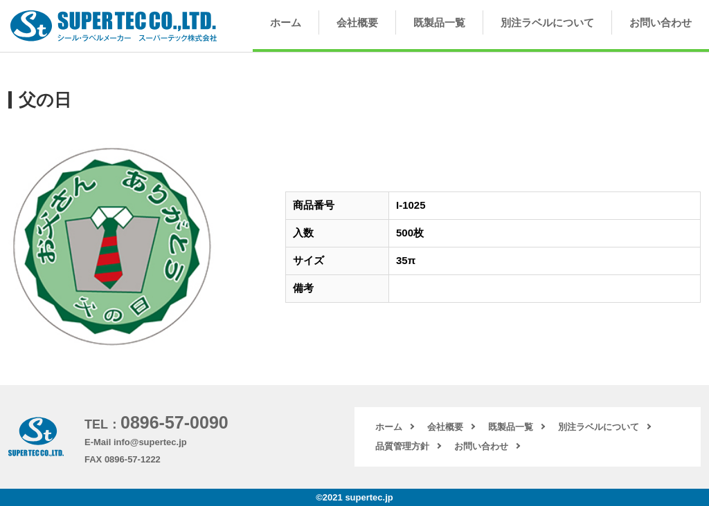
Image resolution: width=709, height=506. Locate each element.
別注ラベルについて (547, 22)
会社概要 (357, 22)
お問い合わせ (660, 22)
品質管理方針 (402, 446)
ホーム (285, 22)
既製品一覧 (439, 22)
